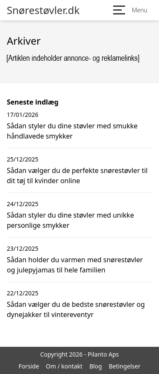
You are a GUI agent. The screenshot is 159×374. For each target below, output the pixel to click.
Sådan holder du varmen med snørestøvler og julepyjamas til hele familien (75, 265)
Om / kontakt (64, 366)
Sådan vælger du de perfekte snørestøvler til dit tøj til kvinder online (77, 175)
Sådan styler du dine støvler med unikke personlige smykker (70, 220)
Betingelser (124, 366)
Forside (29, 366)
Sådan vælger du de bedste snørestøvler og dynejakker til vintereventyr (76, 309)
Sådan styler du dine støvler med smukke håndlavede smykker (72, 131)
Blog (95, 366)
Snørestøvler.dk (43, 10)
